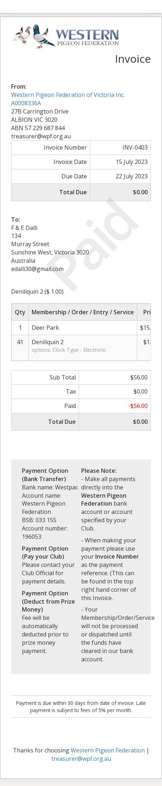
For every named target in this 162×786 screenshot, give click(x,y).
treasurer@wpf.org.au (81, 759)
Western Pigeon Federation (108, 750)
